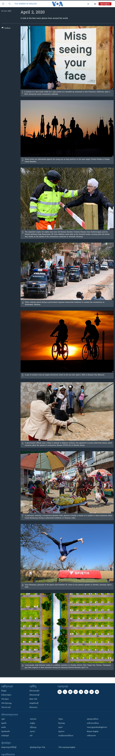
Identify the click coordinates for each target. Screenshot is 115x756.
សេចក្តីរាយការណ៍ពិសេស (65, 736)
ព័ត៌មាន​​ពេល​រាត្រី (34, 695)
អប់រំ (31, 736)
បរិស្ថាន (60, 719)
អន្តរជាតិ (3, 723)
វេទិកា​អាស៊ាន (33, 707)
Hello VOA (33, 699)
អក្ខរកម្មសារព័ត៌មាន (92, 719)
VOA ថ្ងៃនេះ (5, 699)
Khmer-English (92, 731)
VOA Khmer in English (25, 4)
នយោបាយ (33, 719)
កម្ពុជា (3, 719)
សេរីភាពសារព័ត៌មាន (93, 723)
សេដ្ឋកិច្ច (32, 723)
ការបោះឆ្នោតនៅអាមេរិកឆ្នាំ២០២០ (97, 727)
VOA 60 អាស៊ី (6, 707)
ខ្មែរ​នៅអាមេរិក (5, 731)
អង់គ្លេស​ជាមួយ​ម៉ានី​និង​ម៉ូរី (8, 747)
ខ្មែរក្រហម (61, 731)
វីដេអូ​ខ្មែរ (3, 691)
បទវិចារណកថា (91, 736)
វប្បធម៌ (60, 727)
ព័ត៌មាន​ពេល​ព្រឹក (34, 691)
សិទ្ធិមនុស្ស (33, 727)
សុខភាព (32, 731)
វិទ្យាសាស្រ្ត (61, 723)
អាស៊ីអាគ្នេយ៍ (5, 736)
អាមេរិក (3, 727)
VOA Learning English (66, 747)
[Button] (6, 28)
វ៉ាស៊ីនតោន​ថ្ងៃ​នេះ (6, 695)
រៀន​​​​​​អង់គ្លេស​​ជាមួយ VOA (37, 747)
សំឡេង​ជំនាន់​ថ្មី (33, 703)
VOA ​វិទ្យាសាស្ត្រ (6, 703)
